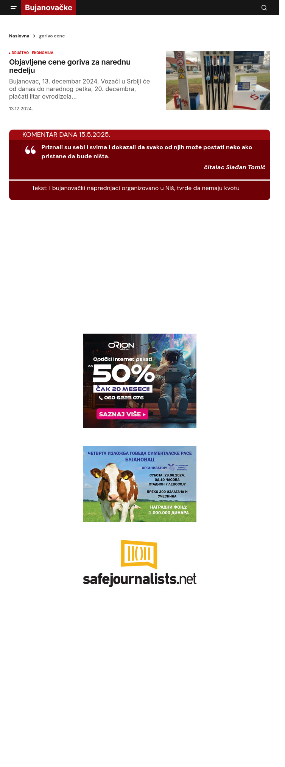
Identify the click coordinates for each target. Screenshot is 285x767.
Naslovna (19, 36)
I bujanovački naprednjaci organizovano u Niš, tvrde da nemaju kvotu (144, 188)
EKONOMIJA (42, 53)
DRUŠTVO (20, 53)
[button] (13, 7)
